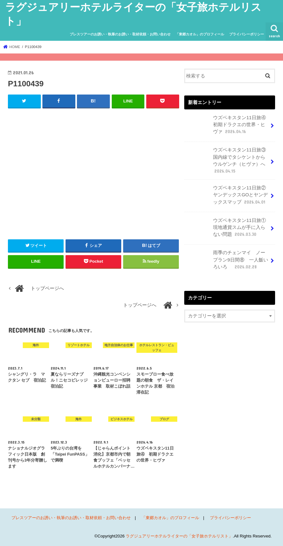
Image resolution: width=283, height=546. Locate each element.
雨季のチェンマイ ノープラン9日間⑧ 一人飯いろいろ (227, 261)
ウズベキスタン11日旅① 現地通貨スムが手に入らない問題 (228, 229)
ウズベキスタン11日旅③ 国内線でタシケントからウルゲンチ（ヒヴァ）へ (228, 160)
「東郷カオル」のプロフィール (199, 34)
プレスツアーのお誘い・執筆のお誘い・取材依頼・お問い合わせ (120, 34)
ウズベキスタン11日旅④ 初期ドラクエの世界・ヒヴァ (228, 126)
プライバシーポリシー (246, 34)
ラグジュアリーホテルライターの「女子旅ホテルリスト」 (179, 536)
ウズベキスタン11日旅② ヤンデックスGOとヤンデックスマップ (228, 196)
